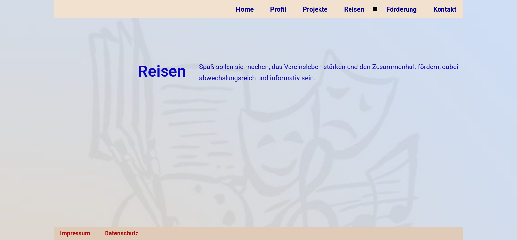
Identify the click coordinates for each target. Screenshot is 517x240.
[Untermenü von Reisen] (375, 9)
